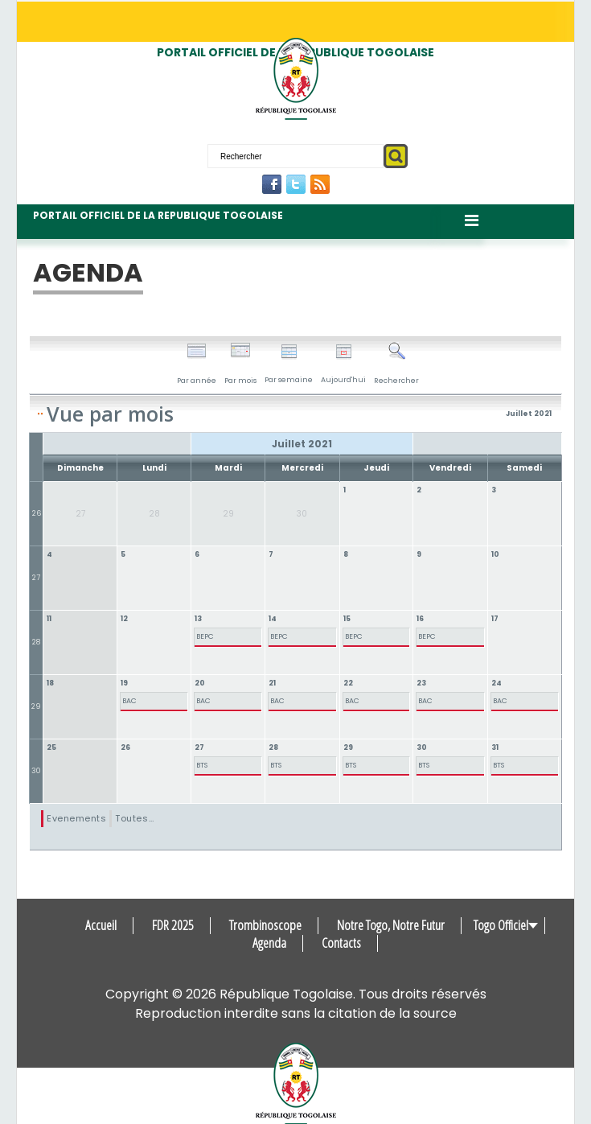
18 (50, 683)
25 (51, 747)
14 (273, 619)
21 (272, 683)
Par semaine (289, 364)
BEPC (205, 636)
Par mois (240, 363)
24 (496, 683)
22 (348, 683)
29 (36, 706)
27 (36, 578)
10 (495, 554)
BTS (201, 765)
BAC (129, 701)
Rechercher (396, 363)
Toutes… (134, 818)
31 (495, 747)
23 (421, 683)
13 (198, 619)
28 (36, 642)
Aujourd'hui (343, 364)
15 (347, 619)
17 (495, 619)
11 (49, 619)
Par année (196, 363)
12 (124, 619)
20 (200, 683)
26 (36, 513)
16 (420, 619)
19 (124, 683)
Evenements (76, 818)
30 (36, 771)
